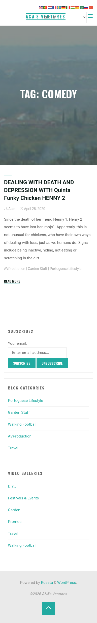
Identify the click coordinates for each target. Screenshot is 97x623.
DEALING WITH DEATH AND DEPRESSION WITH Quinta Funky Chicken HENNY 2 (39, 190)
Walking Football (22, 424)
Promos (14, 521)
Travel (13, 448)
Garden (14, 510)
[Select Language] (63, 17)
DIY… (12, 486)
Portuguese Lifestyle (65, 269)
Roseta (46, 582)
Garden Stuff (37, 269)
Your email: (17, 343)
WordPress (66, 582)
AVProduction (14, 269)
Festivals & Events (23, 498)
